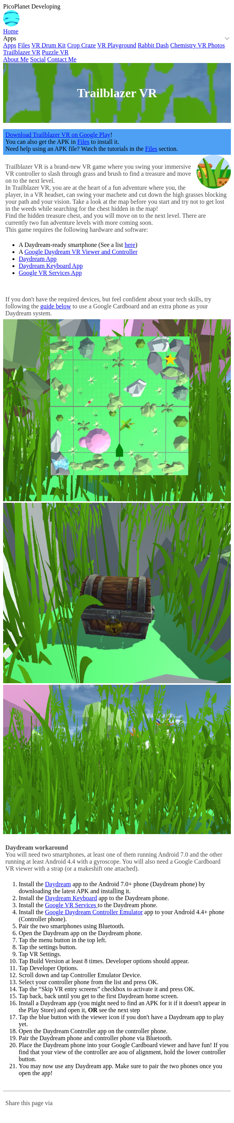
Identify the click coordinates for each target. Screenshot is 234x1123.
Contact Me (61, 59)
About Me (15, 59)
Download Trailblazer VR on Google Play (57, 134)
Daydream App (37, 258)
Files (24, 45)
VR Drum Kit (49, 45)
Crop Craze (81, 45)
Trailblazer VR (21, 52)
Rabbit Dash (153, 45)
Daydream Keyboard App (51, 265)
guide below (55, 306)
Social (38, 59)
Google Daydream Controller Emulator (94, 912)
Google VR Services (71, 905)
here (130, 244)
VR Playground (116, 45)
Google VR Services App (50, 272)
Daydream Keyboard (71, 898)
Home (10, 31)
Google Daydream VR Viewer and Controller (81, 251)
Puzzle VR (55, 52)
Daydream (58, 884)
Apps (9, 38)
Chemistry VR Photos (197, 45)
